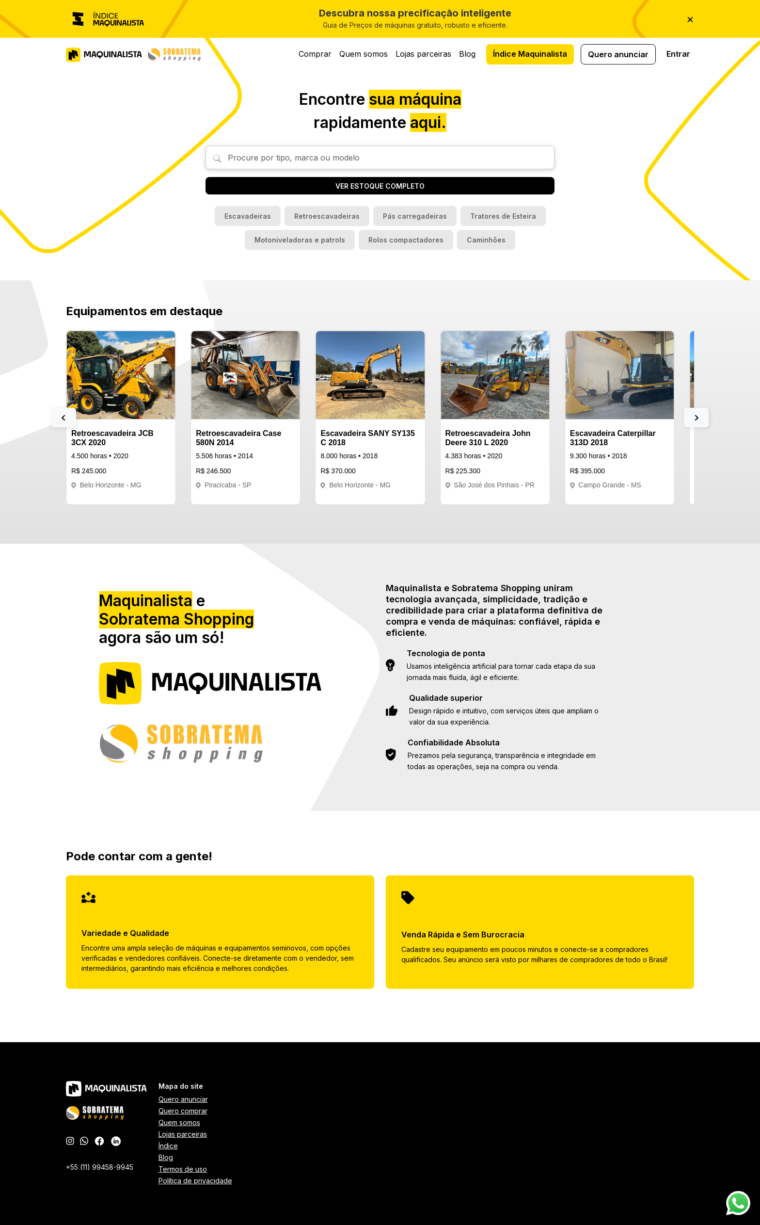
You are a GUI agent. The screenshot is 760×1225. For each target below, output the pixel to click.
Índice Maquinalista (530, 54)
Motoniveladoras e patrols (299, 240)
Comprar (315, 54)
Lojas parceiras (423, 54)
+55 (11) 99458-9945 (99, 1167)
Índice (168, 1146)
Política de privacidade (195, 1181)
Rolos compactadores (405, 240)
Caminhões (486, 240)
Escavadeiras (247, 216)
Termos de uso (182, 1169)
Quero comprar (182, 1111)
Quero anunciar (618, 54)
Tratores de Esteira (503, 216)
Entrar (678, 54)
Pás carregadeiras (415, 216)
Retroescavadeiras (327, 216)
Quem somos (363, 54)
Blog (467, 54)
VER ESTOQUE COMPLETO (380, 186)
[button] (63, 417)
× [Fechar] (690, 19)
